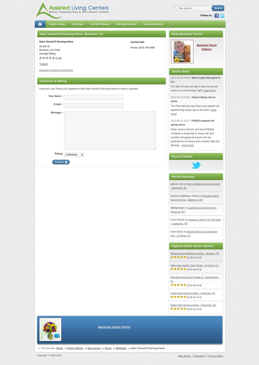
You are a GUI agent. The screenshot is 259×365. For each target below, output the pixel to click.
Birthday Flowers (126, 24)
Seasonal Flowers (153, 24)
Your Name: (55, 96)
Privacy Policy (215, 356)
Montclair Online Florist (114, 327)
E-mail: (58, 104)
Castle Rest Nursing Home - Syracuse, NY (193, 293)
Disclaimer (199, 356)
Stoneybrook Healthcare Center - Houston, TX (195, 253)
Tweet (43, 64)
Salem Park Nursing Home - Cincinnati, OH (193, 305)
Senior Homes (57, 24)
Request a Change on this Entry (56, 70)
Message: (57, 112)
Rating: (59, 153)
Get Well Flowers (99, 24)
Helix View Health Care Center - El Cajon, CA (195, 265)
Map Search (184, 356)
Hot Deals (77, 24)
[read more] (209, 90)
